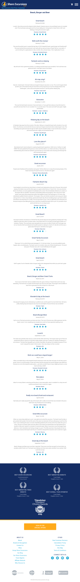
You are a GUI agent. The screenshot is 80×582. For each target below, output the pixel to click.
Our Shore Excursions (20, 555)
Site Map (60, 548)
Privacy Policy (59, 545)
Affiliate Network (20, 560)
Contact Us (20, 545)
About (20, 540)
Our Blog (20, 553)
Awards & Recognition (20, 543)
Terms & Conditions (60, 550)
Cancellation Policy (60, 543)
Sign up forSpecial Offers (40, 527)
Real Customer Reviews (60, 540)
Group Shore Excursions (19, 550)
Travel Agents (20, 558)
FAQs (20, 548)
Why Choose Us (20, 563)
